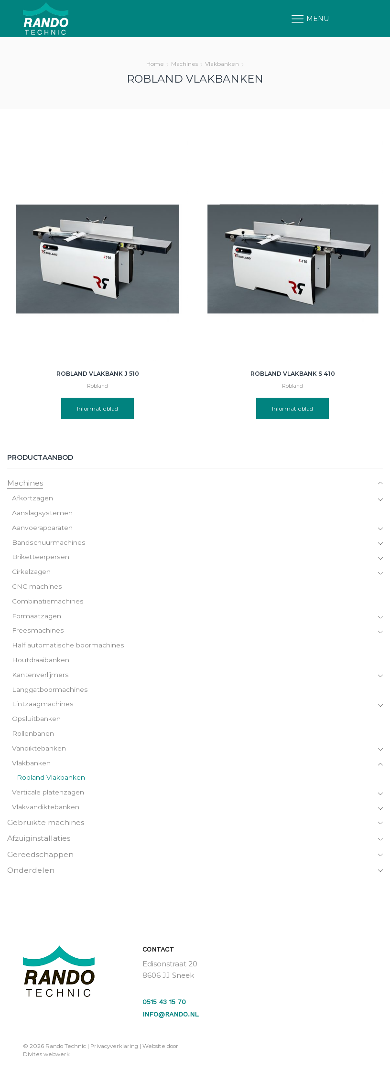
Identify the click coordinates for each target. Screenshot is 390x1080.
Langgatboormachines (50, 691)
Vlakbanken (222, 63)
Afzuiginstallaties (39, 840)
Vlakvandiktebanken (45, 809)
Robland (97, 386)
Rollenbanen (33, 735)
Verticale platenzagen (48, 794)
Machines (184, 63)
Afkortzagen (33, 498)
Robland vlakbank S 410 (292, 373)
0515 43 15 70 (164, 1004)
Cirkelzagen (31, 572)
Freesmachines (37, 631)
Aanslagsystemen (42, 513)
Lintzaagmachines (43, 705)
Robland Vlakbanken (51, 779)
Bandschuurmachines (48, 543)
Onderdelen (31, 873)
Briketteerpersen (40, 557)
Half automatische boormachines (67, 646)
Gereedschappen (40, 856)
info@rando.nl (170, 1017)
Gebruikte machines (46, 824)
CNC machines (37, 587)
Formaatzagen (37, 617)
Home (155, 63)
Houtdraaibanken (40, 661)
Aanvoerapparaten (42, 528)
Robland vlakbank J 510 (97, 373)
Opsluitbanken (36, 720)
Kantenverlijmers (40, 676)
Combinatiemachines (47, 602)
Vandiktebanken (39, 750)
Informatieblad (97, 408)
